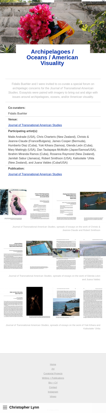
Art (52, 368)
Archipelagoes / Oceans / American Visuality (52, 57)
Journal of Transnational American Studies (35, 125)
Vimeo (53, 396)
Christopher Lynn (24, 407)
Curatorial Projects (53, 373)
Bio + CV (53, 382)
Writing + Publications (53, 378)
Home (53, 364)
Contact (53, 387)
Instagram (53, 391)
